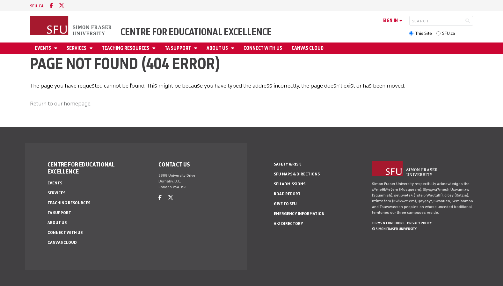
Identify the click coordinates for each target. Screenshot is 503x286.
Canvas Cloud (308, 48)
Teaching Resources (126, 48)
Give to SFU (285, 203)
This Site (423, 33)
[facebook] (51, 6)
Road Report (287, 194)
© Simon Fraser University (394, 229)
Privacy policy (419, 223)
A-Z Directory (288, 223)
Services (77, 48)
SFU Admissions (289, 184)
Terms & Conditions (388, 223)
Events (43, 48)
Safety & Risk (287, 164)
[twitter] (61, 6)
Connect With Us (263, 48)
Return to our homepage (60, 103)
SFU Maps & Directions (297, 174)
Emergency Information (299, 213)
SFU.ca (448, 33)
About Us (218, 48)
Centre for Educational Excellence (196, 32)
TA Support (178, 48)
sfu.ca (37, 6)
